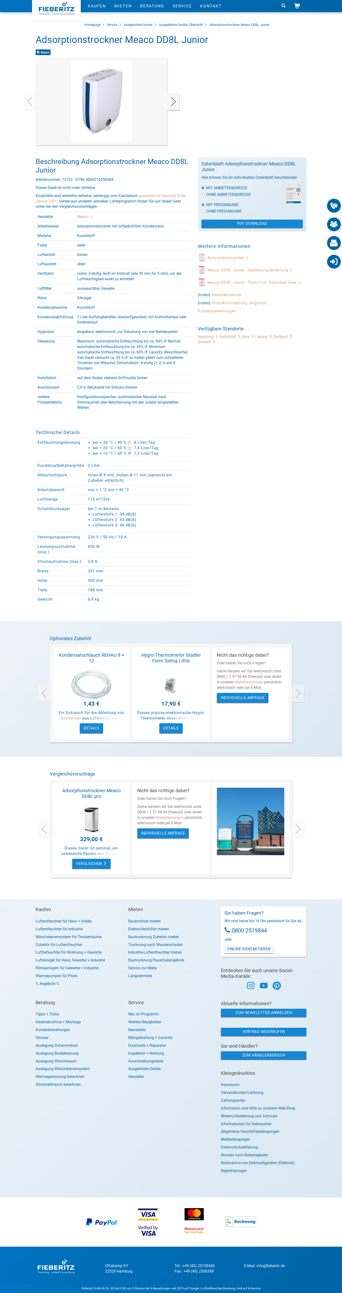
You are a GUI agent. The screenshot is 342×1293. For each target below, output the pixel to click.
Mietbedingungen (235, 1139)
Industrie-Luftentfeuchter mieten (155, 952)
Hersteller (136, 1076)
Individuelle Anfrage (243, 697)
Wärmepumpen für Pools (56, 976)
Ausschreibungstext (228, 258)
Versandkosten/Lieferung (242, 1092)
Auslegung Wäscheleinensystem (63, 1068)
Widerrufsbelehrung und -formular (249, 1116)
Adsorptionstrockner (224, 25)
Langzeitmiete (140, 976)
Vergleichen (91, 863)
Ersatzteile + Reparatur (147, 1045)
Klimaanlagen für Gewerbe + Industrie (67, 968)
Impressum (230, 1084)
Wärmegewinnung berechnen (60, 1076)
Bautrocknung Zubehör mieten (153, 937)
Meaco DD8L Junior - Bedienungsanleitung (250, 270)
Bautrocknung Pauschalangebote (156, 960)
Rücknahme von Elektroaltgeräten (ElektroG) (258, 1163)
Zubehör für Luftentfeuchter (59, 944)
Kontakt (211, 10)
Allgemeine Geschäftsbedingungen (250, 1131)
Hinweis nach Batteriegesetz (244, 1155)
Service (182, 10)
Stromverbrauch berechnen (58, 1084)
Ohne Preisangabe (221, 211)
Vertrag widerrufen (263, 1031)
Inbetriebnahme (226, 295)
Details (91, 728)
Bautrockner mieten (144, 921)
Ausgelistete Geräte (138, 25)
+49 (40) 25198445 (198, 1266)
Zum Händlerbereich (263, 1055)
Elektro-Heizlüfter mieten (148, 929)
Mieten (123, 10)
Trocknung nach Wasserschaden (155, 944)
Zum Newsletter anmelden (263, 1012)
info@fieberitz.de (270, 1266)
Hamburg (208, 336)
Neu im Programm (143, 1014)
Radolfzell (230, 336)
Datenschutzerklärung (239, 1147)
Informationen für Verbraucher (246, 1124)
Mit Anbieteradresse (224, 188)
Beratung (152, 10)
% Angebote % (47, 983)
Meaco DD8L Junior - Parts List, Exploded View (254, 282)
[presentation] (30, 101)
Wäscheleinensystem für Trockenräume (69, 937)
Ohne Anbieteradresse (226, 194)
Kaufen (97, 10)
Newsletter (137, 1030)
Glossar (42, 1037)
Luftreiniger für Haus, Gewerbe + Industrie (70, 960)
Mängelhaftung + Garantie (150, 1037)
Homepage (92, 25)
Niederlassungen (249, 682)
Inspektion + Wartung (146, 1053)
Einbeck (207, 342)
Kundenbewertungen (217, 311)
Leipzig (264, 336)
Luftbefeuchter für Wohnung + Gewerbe (69, 952)
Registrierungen (234, 1170)
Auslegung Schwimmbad (57, 1045)
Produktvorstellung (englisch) (240, 303)
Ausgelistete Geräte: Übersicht (181, 25)
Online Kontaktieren (249, 949)
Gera (248, 336)
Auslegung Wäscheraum (56, 1061)
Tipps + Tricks (47, 1014)
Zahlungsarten (233, 1100)
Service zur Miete (142, 968)
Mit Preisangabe (219, 205)
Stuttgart (283, 336)
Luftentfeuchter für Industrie (59, 929)
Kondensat (71, 718)
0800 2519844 (249, 930)
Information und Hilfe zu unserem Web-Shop (258, 1108)
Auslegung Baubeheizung (57, 1053)
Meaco (84, 216)
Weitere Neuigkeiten (144, 1022)
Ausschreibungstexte (145, 1061)
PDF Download (252, 223)
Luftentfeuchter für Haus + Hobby (64, 921)
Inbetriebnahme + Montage (58, 1022)
